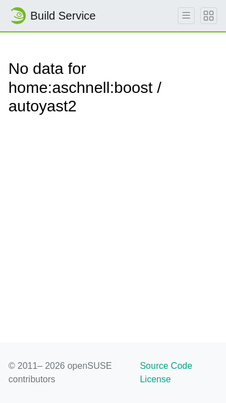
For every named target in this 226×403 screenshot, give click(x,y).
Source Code (166, 366)
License (155, 379)
